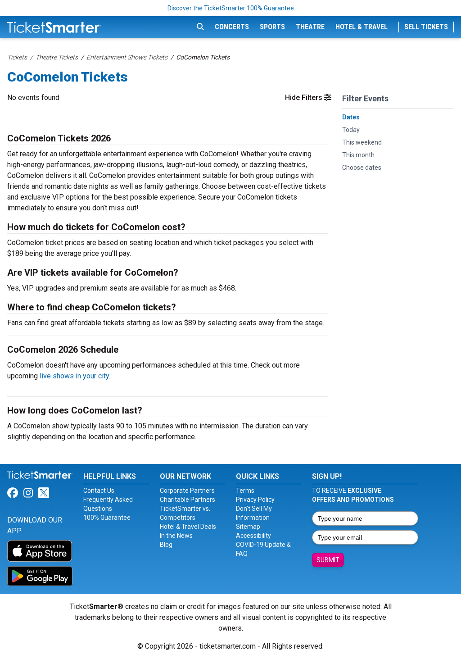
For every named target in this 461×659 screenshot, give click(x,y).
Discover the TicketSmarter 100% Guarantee (230, 8)
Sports (272, 27)
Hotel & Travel (361, 27)
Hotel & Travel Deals (188, 526)
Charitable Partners (187, 499)
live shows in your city (74, 376)
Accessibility (253, 535)
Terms (245, 490)
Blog (166, 544)
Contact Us (98, 490)
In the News (176, 535)
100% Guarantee (107, 517)
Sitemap (248, 526)
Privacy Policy (255, 499)
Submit (327, 560)
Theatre (310, 27)
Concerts (232, 27)
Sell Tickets (426, 27)
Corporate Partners (187, 490)
